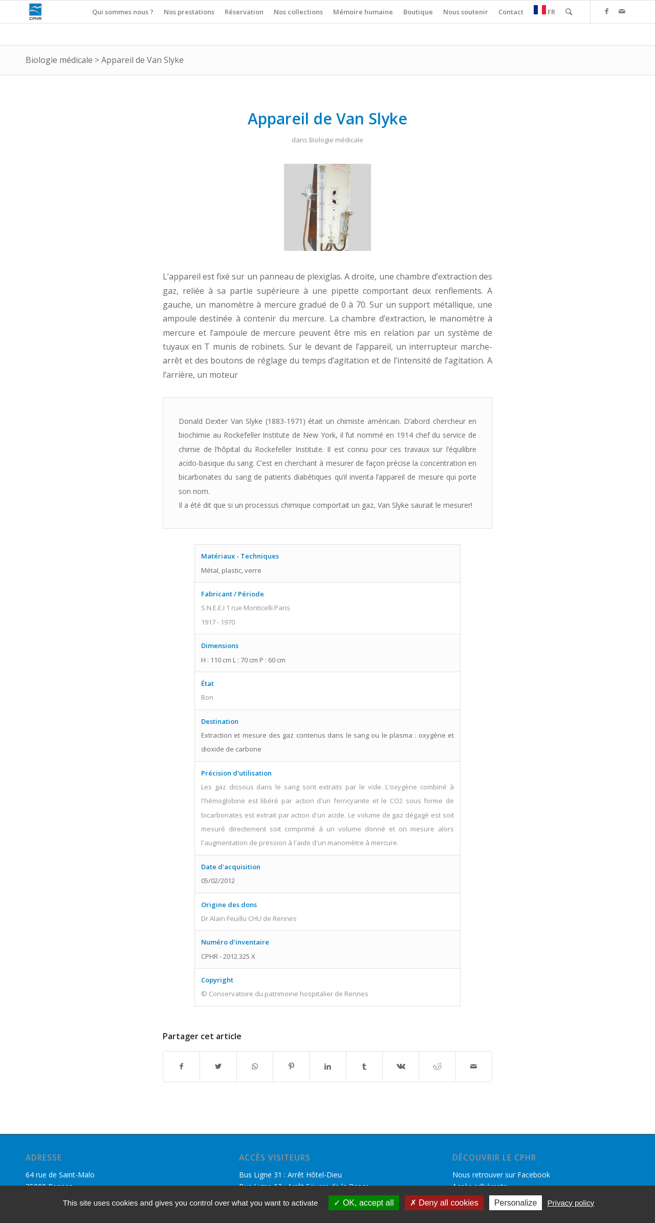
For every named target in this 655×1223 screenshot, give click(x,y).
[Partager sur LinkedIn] (327, 1066)
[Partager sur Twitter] (218, 1066)
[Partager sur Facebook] (181, 1066)
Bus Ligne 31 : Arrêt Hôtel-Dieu (290, 1174)
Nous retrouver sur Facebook (501, 1174)
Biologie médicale (59, 60)
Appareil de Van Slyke (142, 60)
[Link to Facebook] (606, 11)
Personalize (515, 1202)
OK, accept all (364, 1202)
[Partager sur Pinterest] (291, 1066)
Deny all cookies (444, 1202)
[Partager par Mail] (474, 1066)
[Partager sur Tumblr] (364, 1066)
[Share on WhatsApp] (255, 1066)
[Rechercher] (568, 12)
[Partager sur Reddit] (437, 1066)
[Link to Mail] (621, 11)
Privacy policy (571, 1202)
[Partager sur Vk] (401, 1066)
